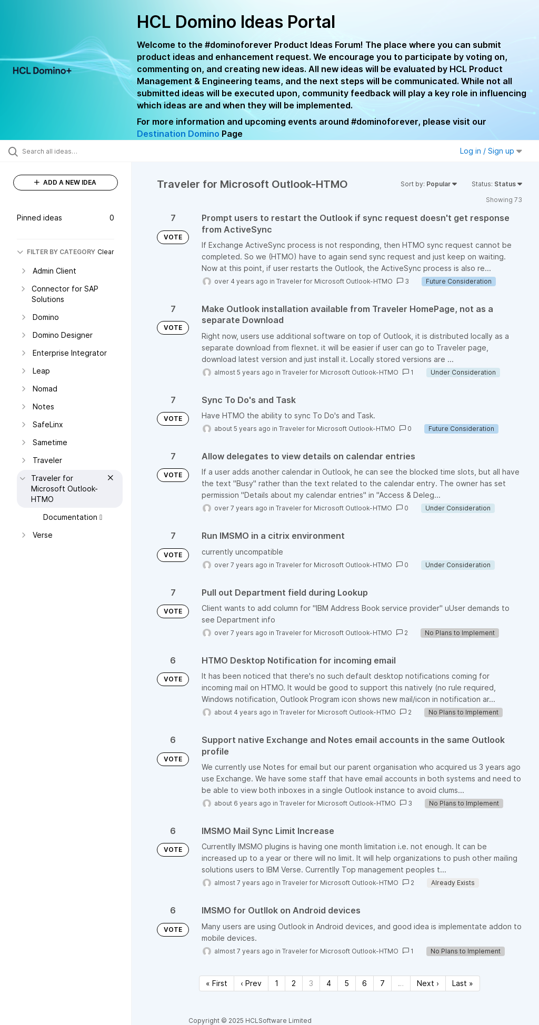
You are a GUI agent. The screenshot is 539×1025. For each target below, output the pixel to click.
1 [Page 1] (276, 983)
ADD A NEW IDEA (65, 182)
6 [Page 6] (364, 983)
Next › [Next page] (428, 983)
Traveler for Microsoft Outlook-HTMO (334, 281)
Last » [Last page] (462, 983)
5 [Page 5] (346, 983)
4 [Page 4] (328, 983)
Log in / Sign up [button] (491, 150)
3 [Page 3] (311, 983)
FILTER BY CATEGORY (56, 252)
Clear (105, 252)
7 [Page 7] (382, 983)
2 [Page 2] (294, 983)
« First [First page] (216, 983)
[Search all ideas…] (71, 151)
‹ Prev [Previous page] (251, 983)
